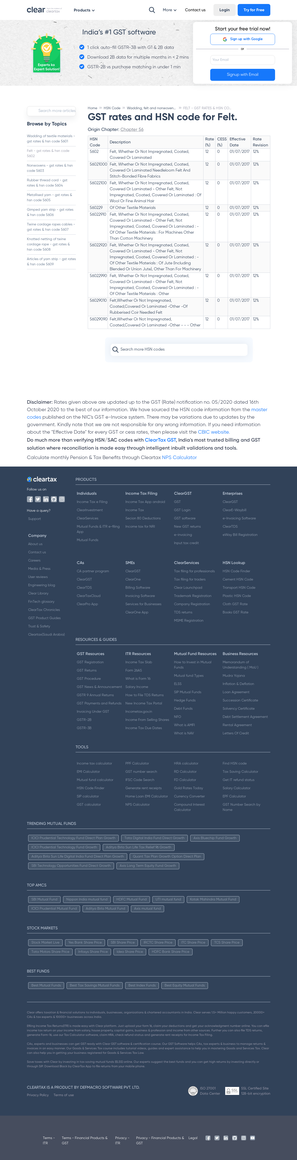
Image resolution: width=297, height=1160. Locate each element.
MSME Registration (188, 620)
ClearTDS (230, 526)
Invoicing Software (140, 596)
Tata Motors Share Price (50, 952)
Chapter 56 (132, 129)
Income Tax (134, 510)
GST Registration (90, 662)
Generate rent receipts (143, 788)
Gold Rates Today (188, 788)
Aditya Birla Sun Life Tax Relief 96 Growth (138, 847)
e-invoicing (183, 535)
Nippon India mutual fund (86, 899)
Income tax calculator (94, 763)
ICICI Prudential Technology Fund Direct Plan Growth (73, 838)
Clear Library (38, 593)
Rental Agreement (237, 725)
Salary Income (136, 687)
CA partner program (93, 571)
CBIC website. (213, 432)
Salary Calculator (236, 788)
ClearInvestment (90, 510)
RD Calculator (185, 771)
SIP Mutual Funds (187, 692)
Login (224, 9)
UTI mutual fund (168, 899)
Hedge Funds (185, 700)
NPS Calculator (179, 457)
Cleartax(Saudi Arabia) (46, 634)
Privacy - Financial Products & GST (160, 1140)
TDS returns (183, 612)
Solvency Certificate (239, 708)
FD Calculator (185, 780)
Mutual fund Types (188, 675)
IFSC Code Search (139, 780)
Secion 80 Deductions (143, 518)
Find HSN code (235, 763)
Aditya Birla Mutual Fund (105, 908)
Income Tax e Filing (92, 502)
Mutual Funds (87, 540)
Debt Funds (183, 708)
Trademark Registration (192, 596)
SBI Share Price (123, 942)
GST (177, 502)
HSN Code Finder (236, 571)
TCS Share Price (226, 942)
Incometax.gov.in (138, 711)
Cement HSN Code (238, 579)
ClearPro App (87, 604)
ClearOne (133, 579)
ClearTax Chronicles (44, 610)
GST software (185, 518)
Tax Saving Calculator (240, 771)
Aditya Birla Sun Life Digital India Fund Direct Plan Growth (77, 856)
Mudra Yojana (234, 675)
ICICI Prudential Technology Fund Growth (64, 847)
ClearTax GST (160, 440)
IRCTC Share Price (158, 942)
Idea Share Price (130, 952)
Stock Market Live (45, 942)
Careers (34, 560)
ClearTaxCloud (88, 596)
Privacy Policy (38, 1095)
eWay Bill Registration (240, 535)
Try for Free (254, 9)
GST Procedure (89, 678)
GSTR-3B (84, 728)
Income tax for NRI (140, 526)
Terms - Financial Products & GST (84, 1140)
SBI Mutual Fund (44, 899)
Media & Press (39, 569)
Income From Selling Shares (147, 720)
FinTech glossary (41, 601)
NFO (177, 717)
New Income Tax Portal (143, 703)
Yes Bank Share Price (85, 942)
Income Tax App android (145, 502)
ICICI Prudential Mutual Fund (54, 908)
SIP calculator (88, 796)
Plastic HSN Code (237, 596)
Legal (193, 1138)
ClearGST (230, 502)
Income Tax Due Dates (143, 728)
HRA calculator (186, 763)
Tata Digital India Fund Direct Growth (154, 838)
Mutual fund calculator (95, 780)
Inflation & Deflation (238, 684)
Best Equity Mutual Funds (185, 985)
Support (34, 519)
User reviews (38, 577)
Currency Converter (189, 796)
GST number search (141, 771)
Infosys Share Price (93, 952)
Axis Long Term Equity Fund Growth (148, 866)
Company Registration (192, 604)
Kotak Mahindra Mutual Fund (213, 899)
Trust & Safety (39, 626)
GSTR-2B (84, 720)
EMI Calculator (88, 771)
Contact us (37, 552)
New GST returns (187, 526)
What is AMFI (184, 725)
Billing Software (137, 587)
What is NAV (184, 733)
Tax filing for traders (189, 579)
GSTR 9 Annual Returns (95, 695)
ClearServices (87, 518)
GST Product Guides (44, 618)
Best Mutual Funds (46, 985)
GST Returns (87, 670)
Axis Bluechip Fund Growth (215, 838)
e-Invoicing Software (239, 518)
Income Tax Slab (138, 662)
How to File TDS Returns (144, 695)
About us (35, 544)
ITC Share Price (193, 942)
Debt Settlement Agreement (245, 717)
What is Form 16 (137, 678)
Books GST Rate (235, 612)
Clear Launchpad (188, 587)
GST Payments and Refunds (99, 703)
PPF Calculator (137, 763)
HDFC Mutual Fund (131, 899)
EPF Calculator (234, 796)
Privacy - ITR (122, 1140)
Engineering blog (41, 585)
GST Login (182, 510)
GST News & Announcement (99, 687)
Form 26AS (133, 670)
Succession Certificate (240, 700)
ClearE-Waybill (234, 510)
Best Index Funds (142, 985)
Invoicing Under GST (93, 711)
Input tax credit (186, 543)
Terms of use (64, 1095)
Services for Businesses (143, 604)
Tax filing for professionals (194, 571)
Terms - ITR (49, 1140)
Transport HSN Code (239, 587)
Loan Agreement (236, 692)
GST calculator (89, 804)
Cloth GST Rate (235, 604)
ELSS (178, 684)
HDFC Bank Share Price (170, 952)
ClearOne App (136, 612)
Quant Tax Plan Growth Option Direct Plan (167, 856)
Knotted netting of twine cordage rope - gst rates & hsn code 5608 (48, 244)
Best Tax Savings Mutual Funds (94, 985)
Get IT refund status (238, 780)
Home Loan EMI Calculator (146, 796)
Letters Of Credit (236, 733)
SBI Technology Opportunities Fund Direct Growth (71, 866)
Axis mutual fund (147, 908)
